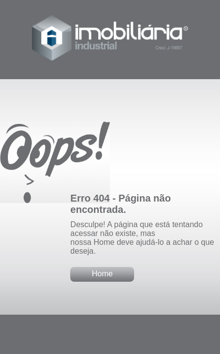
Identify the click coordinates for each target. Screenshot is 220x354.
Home (102, 273)
